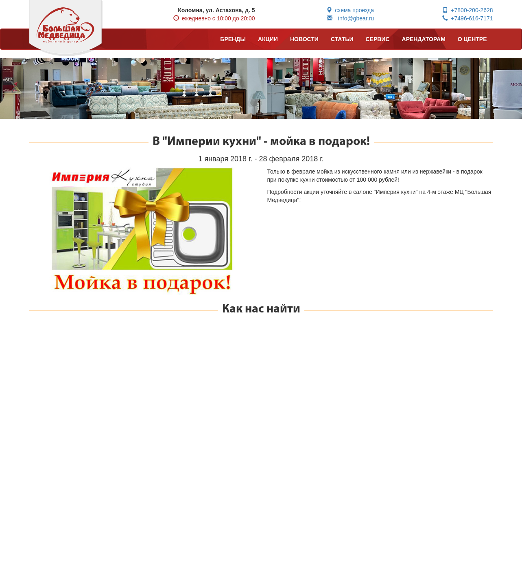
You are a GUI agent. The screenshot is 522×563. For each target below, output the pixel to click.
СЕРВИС (377, 39)
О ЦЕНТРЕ (472, 39)
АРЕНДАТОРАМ (424, 39)
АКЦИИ (268, 39)
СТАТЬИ (342, 39)
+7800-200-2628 (467, 10)
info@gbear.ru (350, 18)
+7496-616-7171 (467, 18)
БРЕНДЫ (233, 39)
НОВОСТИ (304, 39)
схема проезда (350, 10)
